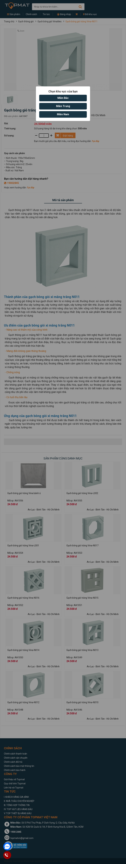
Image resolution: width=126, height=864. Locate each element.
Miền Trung (63, 106)
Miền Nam (63, 114)
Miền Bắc (63, 97)
